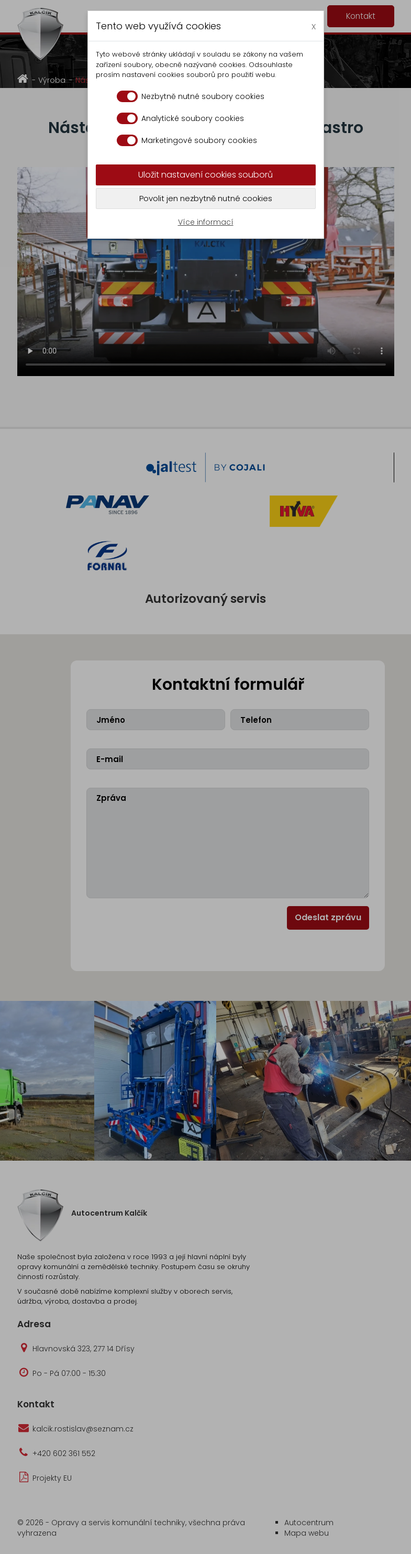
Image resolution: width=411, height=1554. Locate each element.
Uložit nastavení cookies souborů (205, 175)
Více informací (206, 222)
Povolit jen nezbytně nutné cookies (205, 198)
